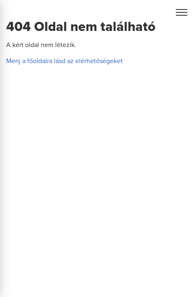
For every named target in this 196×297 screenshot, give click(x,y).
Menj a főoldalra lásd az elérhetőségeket (64, 61)
